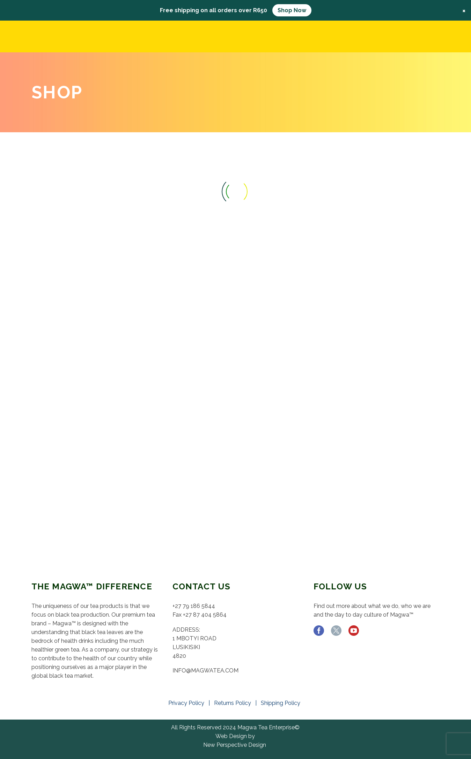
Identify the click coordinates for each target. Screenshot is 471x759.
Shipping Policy (282, 703)
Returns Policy (234, 703)
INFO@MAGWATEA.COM (205, 670)
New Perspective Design (234, 745)
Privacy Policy (187, 703)
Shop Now (292, 10)
